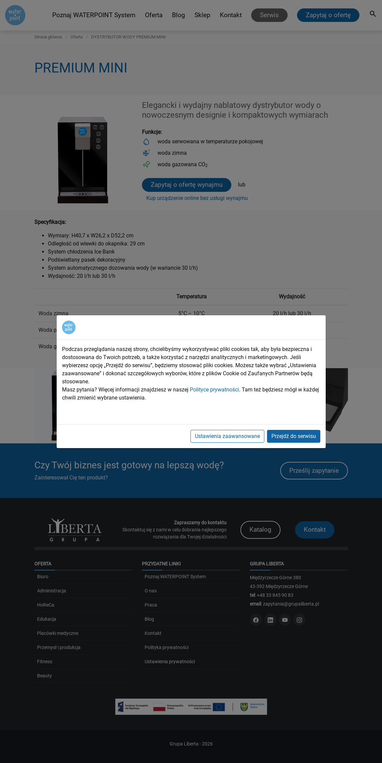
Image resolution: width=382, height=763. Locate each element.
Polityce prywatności (214, 389)
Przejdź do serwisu (293, 436)
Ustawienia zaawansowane (227, 436)
